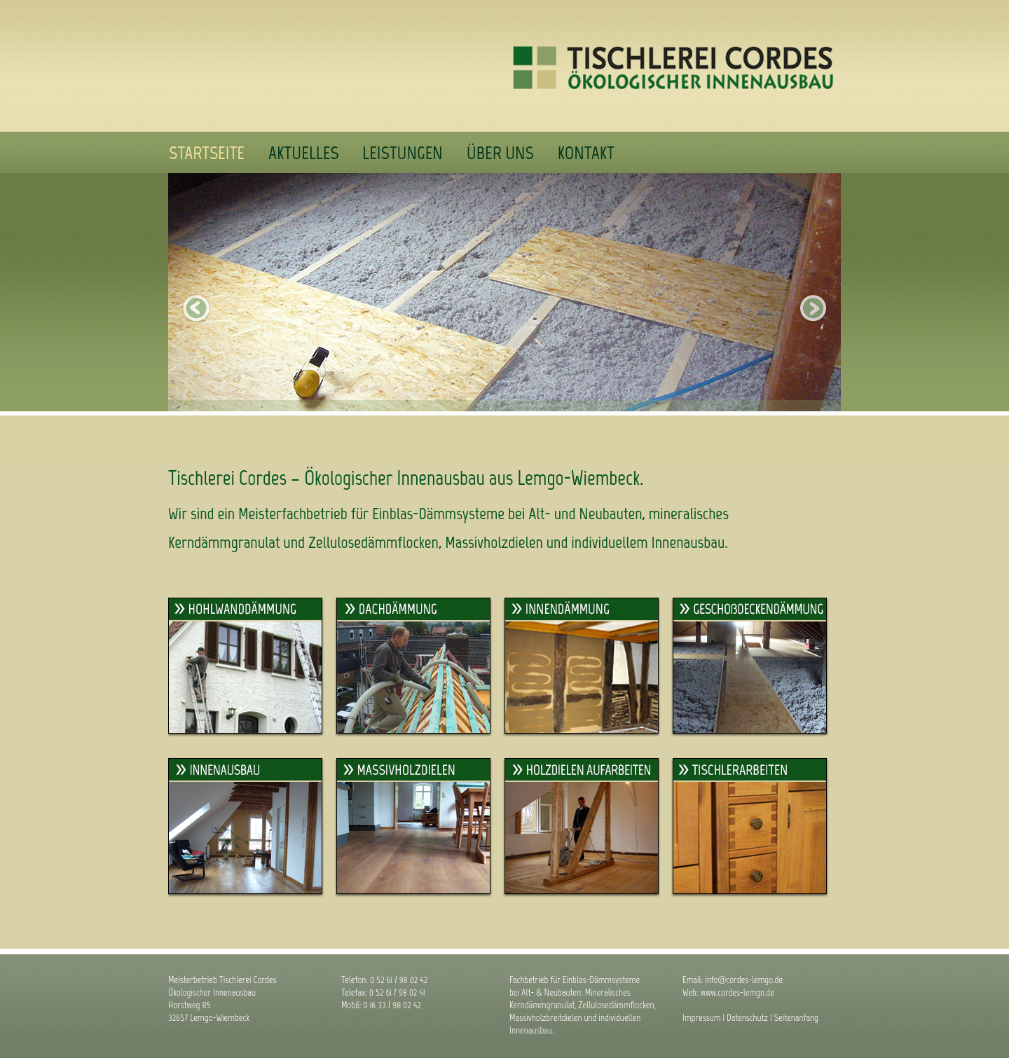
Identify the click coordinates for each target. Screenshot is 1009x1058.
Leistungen (402, 153)
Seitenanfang (796, 1018)
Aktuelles (303, 153)
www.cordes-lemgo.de (737, 992)
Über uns (500, 153)
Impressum (701, 1018)
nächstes (813, 308)
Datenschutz (747, 1018)
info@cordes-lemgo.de (744, 980)
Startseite (207, 153)
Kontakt (586, 153)
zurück (196, 308)
